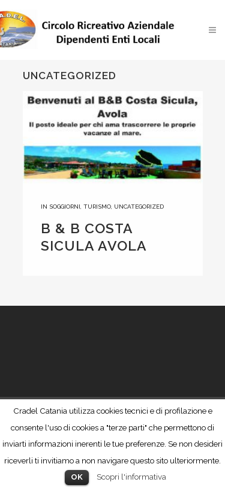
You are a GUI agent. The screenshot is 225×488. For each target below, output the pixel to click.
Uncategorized (139, 206)
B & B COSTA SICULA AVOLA (94, 237)
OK (77, 476)
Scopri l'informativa (131, 476)
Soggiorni (64, 206)
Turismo (97, 206)
